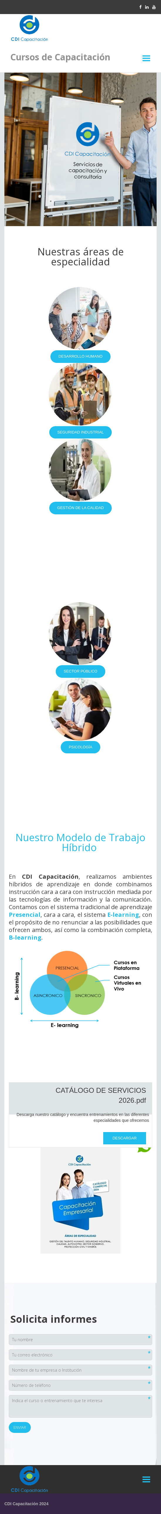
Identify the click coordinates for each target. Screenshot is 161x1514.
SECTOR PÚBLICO (80, 671)
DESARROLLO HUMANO (80, 356)
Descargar (125, 1138)
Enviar (19, 1427)
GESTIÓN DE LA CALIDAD (80, 508)
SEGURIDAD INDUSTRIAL (80, 432)
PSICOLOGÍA (80, 747)
